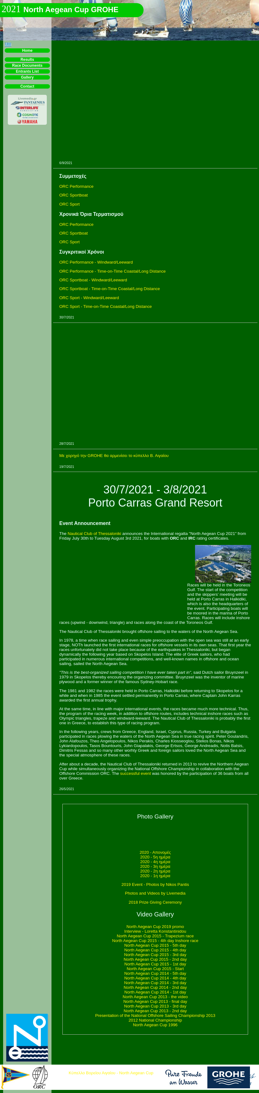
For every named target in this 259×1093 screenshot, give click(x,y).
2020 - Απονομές (155, 852)
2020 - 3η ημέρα (155, 866)
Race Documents (27, 65)
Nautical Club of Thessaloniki (94, 533)
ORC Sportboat (73, 195)
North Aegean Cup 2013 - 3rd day (155, 1006)
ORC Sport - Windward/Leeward (89, 297)
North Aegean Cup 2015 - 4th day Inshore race (155, 940)
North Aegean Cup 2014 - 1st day (155, 992)
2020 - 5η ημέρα (155, 857)
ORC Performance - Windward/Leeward (96, 262)
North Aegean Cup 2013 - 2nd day (155, 1010)
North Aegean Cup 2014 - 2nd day (155, 987)
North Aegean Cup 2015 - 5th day (155, 945)
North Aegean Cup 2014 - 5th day (155, 973)
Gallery (27, 77)
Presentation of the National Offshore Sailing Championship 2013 (155, 1015)
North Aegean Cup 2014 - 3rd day (155, 982)
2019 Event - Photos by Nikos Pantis (155, 884)
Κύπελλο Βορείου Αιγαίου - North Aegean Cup (111, 1073)
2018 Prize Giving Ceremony (155, 902)
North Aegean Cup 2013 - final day (155, 1001)
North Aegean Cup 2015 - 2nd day (155, 959)
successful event (135, 773)
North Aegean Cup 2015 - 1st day (155, 964)
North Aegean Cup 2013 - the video (155, 996)
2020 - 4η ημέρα (155, 861)
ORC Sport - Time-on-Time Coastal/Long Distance (105, 306)
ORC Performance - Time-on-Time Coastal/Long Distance (112, 271)
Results (27, 59)
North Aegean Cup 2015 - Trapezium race (155, 936)
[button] (8, 44)
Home (27, 50)
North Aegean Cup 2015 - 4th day (155, 950)
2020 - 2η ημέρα (155, 871)
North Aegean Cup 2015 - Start (155, 968)
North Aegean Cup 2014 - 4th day (155, 978)
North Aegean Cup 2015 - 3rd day (155, 954)
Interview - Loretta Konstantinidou (155, 931)
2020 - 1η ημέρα (155, 875)
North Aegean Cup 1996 (155, 1025)
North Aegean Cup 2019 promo (155, 926)
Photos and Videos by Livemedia (155, 893)
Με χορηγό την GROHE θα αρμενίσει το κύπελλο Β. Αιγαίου (114, 455)
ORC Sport (69, 204)
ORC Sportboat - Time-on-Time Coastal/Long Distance (109, 288)
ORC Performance (76, 186)
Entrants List (27, 71)
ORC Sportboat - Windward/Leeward (93, 280)
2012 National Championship (155, 1020)
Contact (27, 86)
